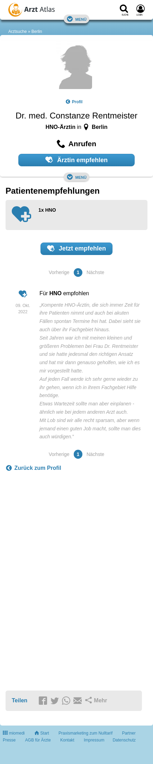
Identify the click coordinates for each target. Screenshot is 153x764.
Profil (74, 101)
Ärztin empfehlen (76, 160)
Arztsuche (17, 31)
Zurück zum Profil (33, 468)
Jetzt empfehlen (76, 248)
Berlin (37, 31)
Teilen (19, 700)
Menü (76, 19)
